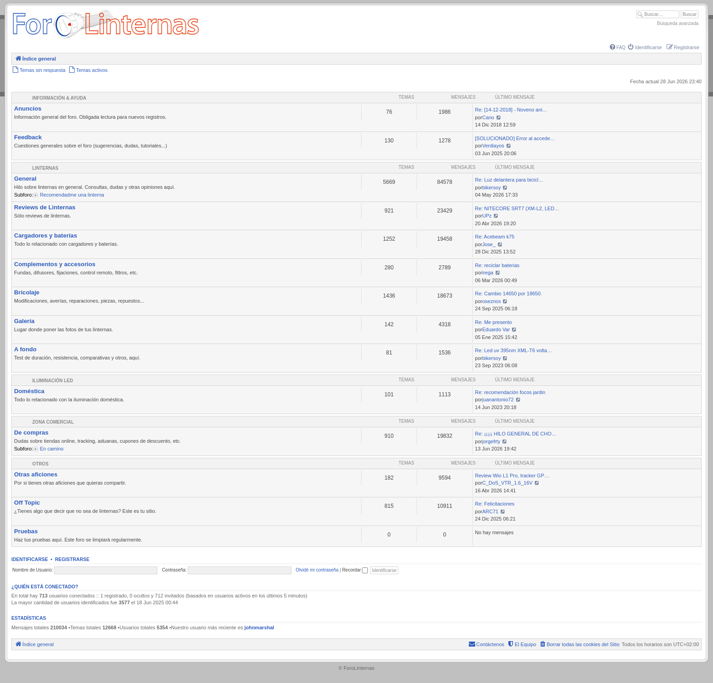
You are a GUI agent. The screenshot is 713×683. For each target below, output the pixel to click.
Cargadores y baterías (45, 235)
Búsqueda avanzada (677, 23)
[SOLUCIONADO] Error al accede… (515, 138)
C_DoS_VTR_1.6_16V (507, 483)
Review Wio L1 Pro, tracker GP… (512, 475)
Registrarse (72, 559)
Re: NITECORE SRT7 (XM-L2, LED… (517, 208)
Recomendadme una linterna (71, 194)
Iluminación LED (52, 380)
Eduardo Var (496, 329)
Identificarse (29, 559)
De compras (31, 432)
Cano (488, 117)
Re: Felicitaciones (495, 503)
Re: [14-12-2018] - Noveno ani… (511, 109)
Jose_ (488, 244)
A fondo (25, 349)
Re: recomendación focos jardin (510, 392)
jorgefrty (491, 441)
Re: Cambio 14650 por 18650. (508, 293)
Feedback (28, 137)
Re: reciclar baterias (497, 265)
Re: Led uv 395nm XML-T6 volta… (513, 350)
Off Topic (27, 502)
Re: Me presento (493, 322)
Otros (40, 463)
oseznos (491, 301)
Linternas (45, 168)
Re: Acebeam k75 (495, 236)
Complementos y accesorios (54, 264)
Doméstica (29, 391)
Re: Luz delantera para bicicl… (509, 179)
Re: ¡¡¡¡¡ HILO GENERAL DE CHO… (516, 433)
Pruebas (26, 531)
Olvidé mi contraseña (317, 569)
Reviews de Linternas (44, 207)
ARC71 (490, 511)
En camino (51, 448)
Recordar (355, 569)
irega (487, 272)
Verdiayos (493, 145)
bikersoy (491, 187)
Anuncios (27, 108)
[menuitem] (617, 47)
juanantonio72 (497, 399)
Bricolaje (27, 292)
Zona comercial (53, 422)
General (25, 178)
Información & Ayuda (59, 98)
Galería (24, 321)
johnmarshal (259, 627)
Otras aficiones (35, 474)
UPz (487, 215)
